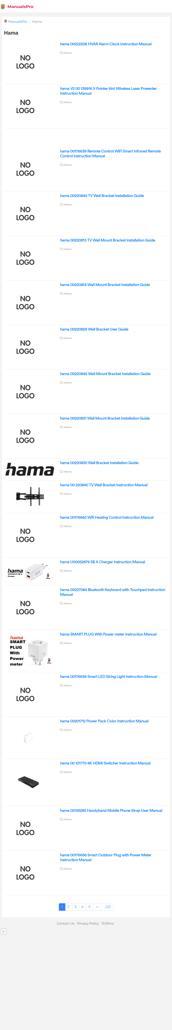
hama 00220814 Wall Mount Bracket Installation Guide (105, 285)
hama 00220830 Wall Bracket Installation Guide (99, 463)
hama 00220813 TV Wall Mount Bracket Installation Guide (107, 240)
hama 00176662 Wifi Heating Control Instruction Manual (106, 518)
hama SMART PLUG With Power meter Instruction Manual (108, 634)
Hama (68, 52)
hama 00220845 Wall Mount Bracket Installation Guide (105, 374)
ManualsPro (16, 6)
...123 (107, 907)
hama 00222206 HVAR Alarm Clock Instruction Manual (105, 44)
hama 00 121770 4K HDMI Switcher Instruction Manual (105, 763)
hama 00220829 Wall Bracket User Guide (94, 329)
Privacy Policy (88, 923)
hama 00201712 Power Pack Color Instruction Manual (104, 721)
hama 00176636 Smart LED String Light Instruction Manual (108, 677)
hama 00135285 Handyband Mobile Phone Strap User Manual (111, 811)
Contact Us (65, 923)
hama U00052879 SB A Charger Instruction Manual (102, 562)
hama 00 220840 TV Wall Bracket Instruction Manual (103, 485)
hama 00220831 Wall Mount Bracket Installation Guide (105, 418)
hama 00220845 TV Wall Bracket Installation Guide (102, 196)
